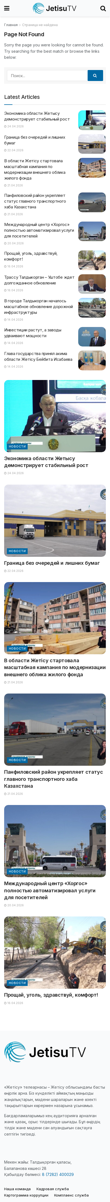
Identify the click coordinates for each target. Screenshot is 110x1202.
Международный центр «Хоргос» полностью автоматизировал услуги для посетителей (39, 230)
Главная (11, 25)
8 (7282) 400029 (58, 1174)
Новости (17, 446)
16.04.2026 (13, 266)
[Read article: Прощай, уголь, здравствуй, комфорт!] (92, 260)
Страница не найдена (40, 25)
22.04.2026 (13, 150)
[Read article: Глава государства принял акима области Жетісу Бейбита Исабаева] (92, 360)
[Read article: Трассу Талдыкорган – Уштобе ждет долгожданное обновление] (92, 284)
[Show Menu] (6, 8)
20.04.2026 (14, 243)
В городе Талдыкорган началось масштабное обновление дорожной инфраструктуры (38, 306)
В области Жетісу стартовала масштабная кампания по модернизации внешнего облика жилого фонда (55, 667)
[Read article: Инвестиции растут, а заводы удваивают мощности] (92, 337)
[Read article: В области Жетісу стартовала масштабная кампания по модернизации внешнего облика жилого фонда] (92, 168)
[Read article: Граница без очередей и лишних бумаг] (92, 144)
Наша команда (17, 1189)
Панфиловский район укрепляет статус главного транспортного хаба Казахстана (35, 201)
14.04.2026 (13, 319)
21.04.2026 (13, 185)
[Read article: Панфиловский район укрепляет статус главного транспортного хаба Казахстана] (92, 202)
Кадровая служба (52, 1189)
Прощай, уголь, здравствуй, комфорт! (51, 995)
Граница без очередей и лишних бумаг (51, 563)
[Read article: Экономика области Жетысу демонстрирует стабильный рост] (92, 120)
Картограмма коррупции (26, 1195)
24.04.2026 (14, 126)
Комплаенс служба (71, 1195)
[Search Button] (103, 8)
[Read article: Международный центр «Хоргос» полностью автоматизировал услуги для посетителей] (92, 231)
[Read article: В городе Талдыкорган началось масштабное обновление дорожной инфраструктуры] (92, 308)
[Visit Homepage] (55, 8)
